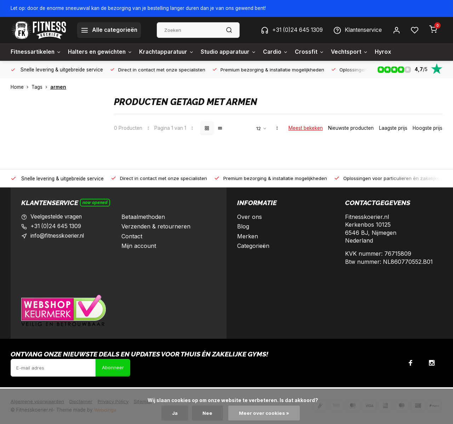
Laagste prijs (393, 128)
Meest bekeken (305, 128)
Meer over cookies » (265, 413)
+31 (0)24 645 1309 (288, 30)
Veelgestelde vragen (57, 216)
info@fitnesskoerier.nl (59, 236)
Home (21, 87)
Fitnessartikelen (36, 52)
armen (58, 87)
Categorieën (253, 245)
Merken (247, 236)
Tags (40, 87)
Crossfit (319, 52)
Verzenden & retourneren (155, 226)
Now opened (95, 202)
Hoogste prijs (427, 128)
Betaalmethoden (143, 216)
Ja (175, 413)
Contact (131, 236)
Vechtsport (361, 52)
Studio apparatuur (236, 52)
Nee (208, 413)
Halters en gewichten (102, 52)
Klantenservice (356, 30)
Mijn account (138, 245)
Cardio (285, 52)
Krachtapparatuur (172, 52)
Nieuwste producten (351, 128)
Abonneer (113, 368)
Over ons (249, 216)
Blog (243, 226)
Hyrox (395, 52)
